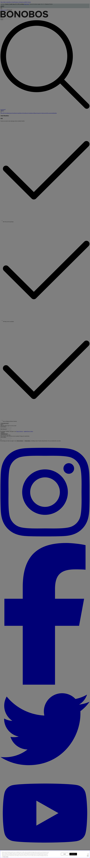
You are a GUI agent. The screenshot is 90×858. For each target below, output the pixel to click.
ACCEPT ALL (73, 854)
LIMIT (64, 854)
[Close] (88, 854)
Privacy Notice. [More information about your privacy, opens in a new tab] (5, 856)
